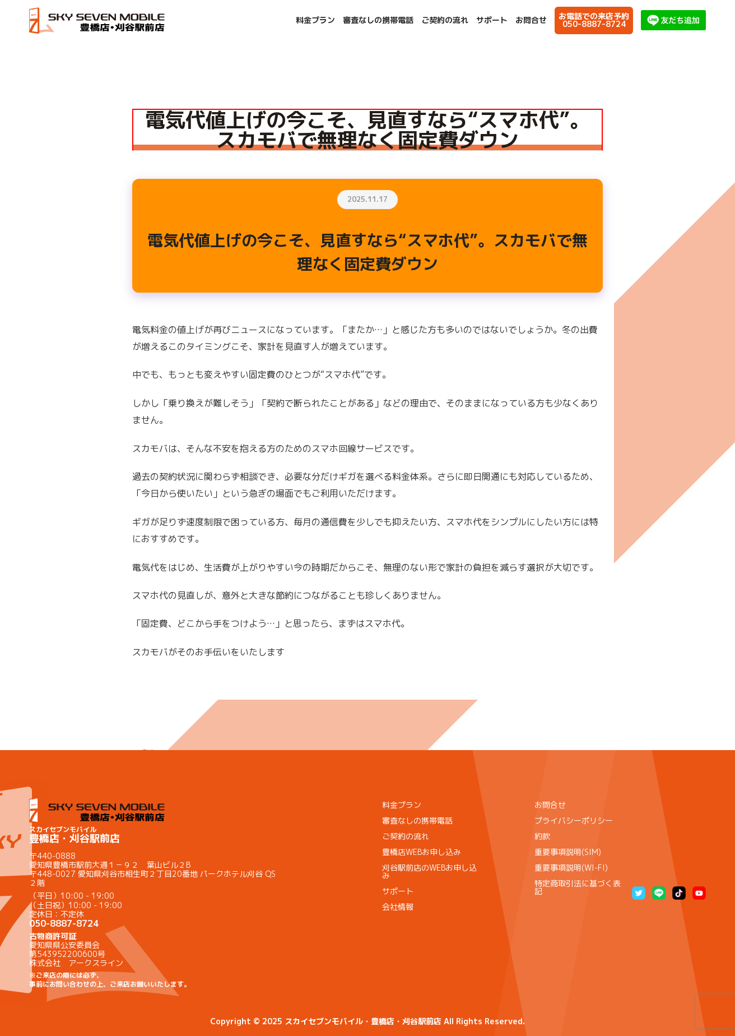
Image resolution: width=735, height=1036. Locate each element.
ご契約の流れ (444, 20)
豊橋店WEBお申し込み (421, 852)
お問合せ (531, 20)
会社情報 (397, 906)
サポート (492, 20)
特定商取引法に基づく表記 (577, 887)
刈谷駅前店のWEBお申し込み (429, 871)
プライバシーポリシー (573, 820)
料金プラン (315, 20)
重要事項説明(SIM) (567, 852)
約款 (542, 836)
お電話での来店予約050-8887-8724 (594, 20)
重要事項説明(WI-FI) (571, 867)
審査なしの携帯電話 (378, 20)
